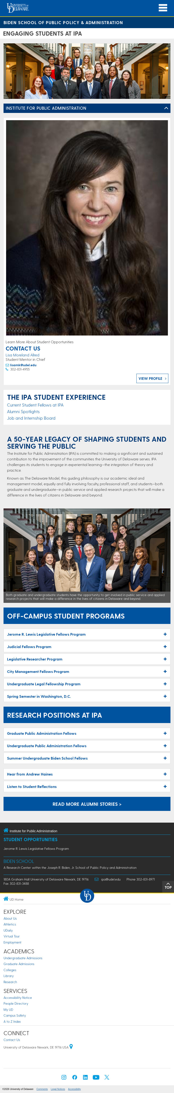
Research (10, 982)
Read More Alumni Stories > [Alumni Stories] (87, 804)
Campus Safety (15, 1015)
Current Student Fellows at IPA (35, 404)
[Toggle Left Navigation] (166, 108)
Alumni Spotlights (23, 411)
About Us (10, 918)
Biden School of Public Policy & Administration (63, 22)
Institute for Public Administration (46, 107)
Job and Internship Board (31, 417)
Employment (12, 942)
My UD (8, 1009)
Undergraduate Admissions (23, 958)
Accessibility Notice (18, 998)
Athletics (10, 924)
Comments (42, 1089)
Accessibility (74, 1089)
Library (9, 976)
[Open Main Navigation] (163, 7)
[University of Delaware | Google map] (71, 1047)
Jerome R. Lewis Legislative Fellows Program (36, 849)
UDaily (8, 930)
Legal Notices (58, 1089)
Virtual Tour (12, 936)
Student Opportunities (31, 839)
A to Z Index (12, 1021)
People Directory (16, 1003)
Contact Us (12, 1040)
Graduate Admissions (19, 964)
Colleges (10, 970)
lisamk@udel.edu (23, 365)
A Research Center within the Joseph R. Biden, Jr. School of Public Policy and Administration (70, 867)
